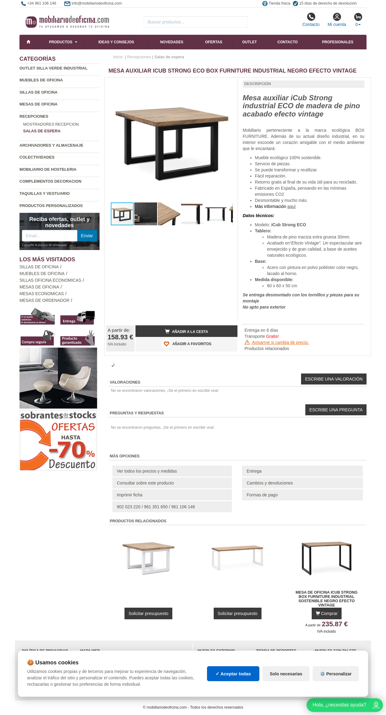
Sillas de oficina (38, 92)
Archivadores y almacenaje (51, 145)
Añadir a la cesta (186, 331)
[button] (227, 85)
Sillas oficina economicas (50, 280)
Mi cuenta (337, 19)
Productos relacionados (266, 348)
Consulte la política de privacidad (44, 245)
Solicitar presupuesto (148, 613)
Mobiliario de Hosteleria (47, 169)
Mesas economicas (41, 293)
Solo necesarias (286, 673)
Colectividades (36, 157)
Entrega (254, 471)
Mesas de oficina (38, 104)
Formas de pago (262, 494)
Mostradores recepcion (51, 124)
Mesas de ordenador (44, 300)
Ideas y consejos (116, 42)
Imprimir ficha (129, 494)
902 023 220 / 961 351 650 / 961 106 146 (156, 506)
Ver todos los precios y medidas (147, 471)
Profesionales (337, 42)
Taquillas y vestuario (44, 193)
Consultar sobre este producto (145, 483)
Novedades (171, 42)
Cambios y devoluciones (270, 483)
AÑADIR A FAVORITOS (186, 344)
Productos (60, 42)
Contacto (310, 19)
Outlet (249, 42)
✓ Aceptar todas (233, 673)
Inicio (118, 57)
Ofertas (213, 42)
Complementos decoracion (50, 181)
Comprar (327, 613)
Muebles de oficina (41, 80)
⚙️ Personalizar (336, 673)
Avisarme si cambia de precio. (276, 342)
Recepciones (33, 116)
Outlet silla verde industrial (53, 68)
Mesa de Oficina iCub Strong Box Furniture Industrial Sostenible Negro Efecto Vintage (326, 596)
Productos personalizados (51, 205)
